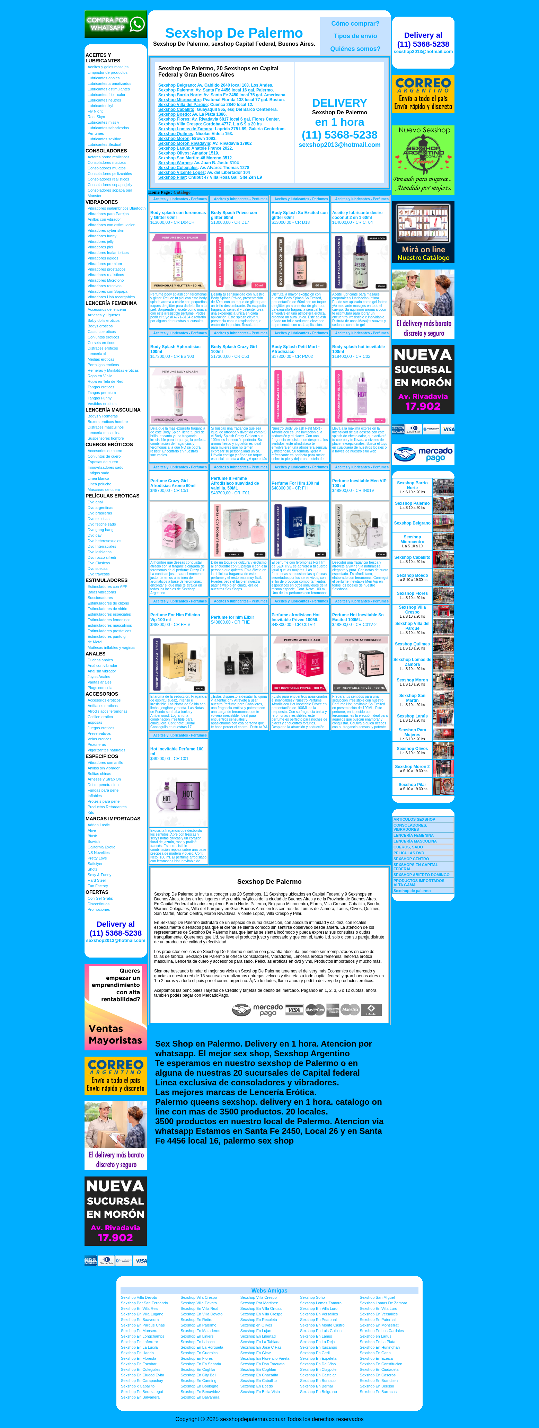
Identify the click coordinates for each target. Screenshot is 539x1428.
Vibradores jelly (101, 241)
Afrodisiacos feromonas (107, 711)
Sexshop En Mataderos (200, 1331)
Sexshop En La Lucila (139, 1347)
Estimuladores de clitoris (108, 603)
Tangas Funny (100, 398)
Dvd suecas (97, 568)
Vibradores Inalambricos (108, 252)
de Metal (95, 642)
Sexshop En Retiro (196, 1319)
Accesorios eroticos (104, 700)
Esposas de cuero (103, 462)
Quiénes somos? (355, 48)
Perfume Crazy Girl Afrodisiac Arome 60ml (172, 483)
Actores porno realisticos (108, 157)
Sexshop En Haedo (137, 1353)
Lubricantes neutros (104, 100)
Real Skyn (96, 117)
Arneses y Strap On (104, 779)
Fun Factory (98, 886)
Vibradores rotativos (105, 286)
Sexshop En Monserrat (379, 1325)
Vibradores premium (105, 264)
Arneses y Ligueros (104, 315)
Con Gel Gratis (100, 898)
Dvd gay (94, 535)
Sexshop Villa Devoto (139, 1297)
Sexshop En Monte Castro (322, 1325)
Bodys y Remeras (103, 416)
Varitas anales (100, 682)
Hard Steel (97, 880)
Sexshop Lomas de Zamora (185, 128)
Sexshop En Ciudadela (379, 1369)
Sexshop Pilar (172, 177)
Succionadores (100, 598)
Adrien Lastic (99, 825)
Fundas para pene (103, 790)
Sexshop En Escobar (139, 1364)
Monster (94, 196)
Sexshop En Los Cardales (382, 1331)
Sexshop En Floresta (138, 1358)
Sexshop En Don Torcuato (262, 1364)
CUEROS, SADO (408, 847)
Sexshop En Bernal (316, 1386)
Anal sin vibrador (102, 671)
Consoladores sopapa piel (110, 190)
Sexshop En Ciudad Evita (142, 1375)
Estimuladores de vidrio (107, 609)
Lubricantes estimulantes (109, 89)
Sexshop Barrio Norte (179, 94)
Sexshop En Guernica (199, 1353)
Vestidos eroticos (102, 404)
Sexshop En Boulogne (199, 1386)
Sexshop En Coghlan (198, 1369)
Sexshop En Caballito (258, 1380)
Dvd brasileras (100, 513)
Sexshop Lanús (173, 148)
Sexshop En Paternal (378, 1319)
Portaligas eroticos (103, 365)
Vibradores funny (102, 236)
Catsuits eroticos (102, 331)
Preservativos (99, 733)
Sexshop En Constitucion (381, 1364)
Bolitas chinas (99, 774)
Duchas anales (100, 660)
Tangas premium (102, 392)
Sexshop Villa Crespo (179, 124)
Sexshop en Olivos (256, 1325)
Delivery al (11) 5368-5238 (116, 928)
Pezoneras (97, 744)
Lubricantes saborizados (108, 128)
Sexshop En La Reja (317, 1342)
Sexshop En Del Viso (318, 1364)
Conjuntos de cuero (104, 456)
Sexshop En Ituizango (318, 1347)
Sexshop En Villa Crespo (261, 1314)
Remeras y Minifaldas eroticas (113, 370)
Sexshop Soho (312, 1297)
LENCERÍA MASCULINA (415, 841)
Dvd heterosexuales (104, 541)
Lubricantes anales (104, 78)
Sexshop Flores (173, 119)
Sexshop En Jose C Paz (261, 1347)
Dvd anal (95, 502)
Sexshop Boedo (174, 114)
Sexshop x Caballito (137, 1386)
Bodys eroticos (100, 326)
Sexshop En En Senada (200, 1364)
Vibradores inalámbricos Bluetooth (116, 208)
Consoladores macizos (107, 162)
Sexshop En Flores (196, 1358)
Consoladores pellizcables (110, 173)
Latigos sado (98, 473)
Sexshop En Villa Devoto (201, 1314)
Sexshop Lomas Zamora (321, 1303)
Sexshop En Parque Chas (143, 1325)
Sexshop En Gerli (315, 1353)
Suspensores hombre (106, 438)
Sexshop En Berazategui (142, 1392)
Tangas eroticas (101, 387)
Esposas (95, 722)
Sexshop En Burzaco (318, 1380)
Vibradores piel (100, 247)
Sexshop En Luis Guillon (321, 1331)
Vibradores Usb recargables (111, 297)
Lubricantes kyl (100, 106)
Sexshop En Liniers (196, 1336)
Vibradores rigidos (103, 258)
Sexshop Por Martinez (259, 1303)
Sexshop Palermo (175, 90)
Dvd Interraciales (102, 546)
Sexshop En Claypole (318, 1369)
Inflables (95, 796)
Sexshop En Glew (255, 1353)
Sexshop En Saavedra (140, 1319)
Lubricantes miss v (103, 122)
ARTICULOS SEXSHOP (414, 819)
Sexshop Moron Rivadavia (184, 143)
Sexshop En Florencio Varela (265, 1358)
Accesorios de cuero (105, 451)
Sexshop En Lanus (316, 1336)
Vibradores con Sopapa (107, 291)
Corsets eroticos (101, 343)
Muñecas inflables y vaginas (111, 647)
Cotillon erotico (100, 717)
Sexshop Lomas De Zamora (383, 1303)
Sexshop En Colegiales (140, 1369)
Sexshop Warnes (175, 162)
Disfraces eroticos (103, 348)
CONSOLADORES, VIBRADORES (410, 827)
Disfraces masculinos (106, 427)
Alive (92, 830)
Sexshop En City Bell (198, 1375)
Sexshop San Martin (178, 158)
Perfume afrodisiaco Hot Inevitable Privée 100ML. (296, 617)
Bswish (94, 841)
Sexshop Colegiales (177, 167)
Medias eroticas (101, 359)
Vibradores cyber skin (106, 230)
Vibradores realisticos (106, 275)
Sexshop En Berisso (377, 1386)
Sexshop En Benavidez (200, 1392)
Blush (92, 836)
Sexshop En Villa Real (140, 1308)
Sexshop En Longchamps (142, 1336)
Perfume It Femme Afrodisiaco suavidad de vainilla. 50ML (235, 483)
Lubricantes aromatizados (109, 83)
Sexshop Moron (173, 138)
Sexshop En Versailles (319, 1314)
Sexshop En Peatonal (318, 1319)
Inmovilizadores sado (105, 467)
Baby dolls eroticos (104, 320)
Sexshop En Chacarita (259, 1375)
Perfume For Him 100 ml (295, 483)
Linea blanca (98, 478)
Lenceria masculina (104, 433)
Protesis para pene (104, 801)
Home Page (159, 192)
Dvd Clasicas (99, 563)
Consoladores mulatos (106, 168)
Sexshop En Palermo (198, 1325)
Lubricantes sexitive (104, 139)
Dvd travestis (99, 574)
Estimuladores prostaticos (109, 631)
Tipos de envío (355, 36)
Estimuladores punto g (106, 636)
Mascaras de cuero (104, 489)
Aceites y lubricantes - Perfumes (180, 199)
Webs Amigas (269, 1291)
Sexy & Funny (99, 875)
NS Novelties (99, 852)
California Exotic (101, 847)
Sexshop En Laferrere (139, 1342)
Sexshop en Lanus (375, 1336)
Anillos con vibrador (104, 219)
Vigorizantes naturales (106, 750)
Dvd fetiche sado (102, 524)
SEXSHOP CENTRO (411, 859)
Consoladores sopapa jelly (110, 185)
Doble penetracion (103, 785)
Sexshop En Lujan (255, 1331)
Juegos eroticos (101, 728)
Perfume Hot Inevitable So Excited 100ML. (358, 617)
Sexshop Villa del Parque (183, 104)
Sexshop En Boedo (256, 1386)
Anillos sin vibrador (104, 768)
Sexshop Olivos (173, 153)
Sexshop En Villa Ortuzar (261, 1308)
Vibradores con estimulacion (111, 225)
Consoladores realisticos (108, 179)
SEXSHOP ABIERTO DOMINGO (422, 875)
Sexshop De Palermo (234, 33)
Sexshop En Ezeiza (376, 1358)
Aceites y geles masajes (108, 67)
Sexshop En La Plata (378, 1342)
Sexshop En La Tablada (260, 1342)
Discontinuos (98, 904)
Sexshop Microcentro (179, 99)
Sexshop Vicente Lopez (181, 172)
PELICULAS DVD (409, 853)
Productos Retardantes (107, 807)
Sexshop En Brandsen (379, 1380)
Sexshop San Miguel (377, 1297)
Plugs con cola (100, 688)
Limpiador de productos (107, 72)
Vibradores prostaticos (106, 269)
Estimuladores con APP (107, 586)
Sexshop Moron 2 (412, 766)
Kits (91, 812)
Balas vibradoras (102, 592)
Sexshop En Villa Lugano (142, 1314)
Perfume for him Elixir (232, 617)
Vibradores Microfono (106, 280)
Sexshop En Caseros (378, 1375)
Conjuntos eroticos (103, 337)
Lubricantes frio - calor (106, 94)
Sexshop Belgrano (176, 85)
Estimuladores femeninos (109, 620)
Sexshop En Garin (375, 1353)
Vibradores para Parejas (108, 214)
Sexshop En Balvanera (140, 1397)
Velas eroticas (99, 739)
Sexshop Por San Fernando (144, 1303)
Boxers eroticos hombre (108, 422)
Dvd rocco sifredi (102, 557)
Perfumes (96, 133)
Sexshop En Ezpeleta (318, 1358)
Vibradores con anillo (105, 762)
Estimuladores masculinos (110, 625)
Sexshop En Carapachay (142, 1380)
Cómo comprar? (355, 23)
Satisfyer (95, 864)
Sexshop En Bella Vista (260, 1392)
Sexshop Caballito (176, 109)
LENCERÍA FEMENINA (414, 835)
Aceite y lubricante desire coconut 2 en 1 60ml (357, 215)
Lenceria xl (97, 354)
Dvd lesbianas (100, 552)
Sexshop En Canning (198, 1380)
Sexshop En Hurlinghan (380, 1347)
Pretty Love (97, 858)
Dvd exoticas (98, 519)
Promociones (99, 909)
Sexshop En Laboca (197, 1342)
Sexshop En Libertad (258, 1336)
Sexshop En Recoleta (258, 1319)
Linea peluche (100, 484)
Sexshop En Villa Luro (318, 1308)
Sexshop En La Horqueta (201, 1347)
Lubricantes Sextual (104, 144)
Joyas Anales (99, 677)
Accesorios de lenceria (107, 309)
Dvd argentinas (100, 507)
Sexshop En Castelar (318, 1375)
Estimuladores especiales (109, 614)
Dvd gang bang (101, 530)
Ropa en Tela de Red (105, 381)
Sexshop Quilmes (175, 133)
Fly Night (95, 111)
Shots (92, 869)
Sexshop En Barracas (378, 1392)
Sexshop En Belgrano (318, 1392)
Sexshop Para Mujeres (412, 732)
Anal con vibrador (102, 665)
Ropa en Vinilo (100, 376)
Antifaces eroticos (103, 706)
